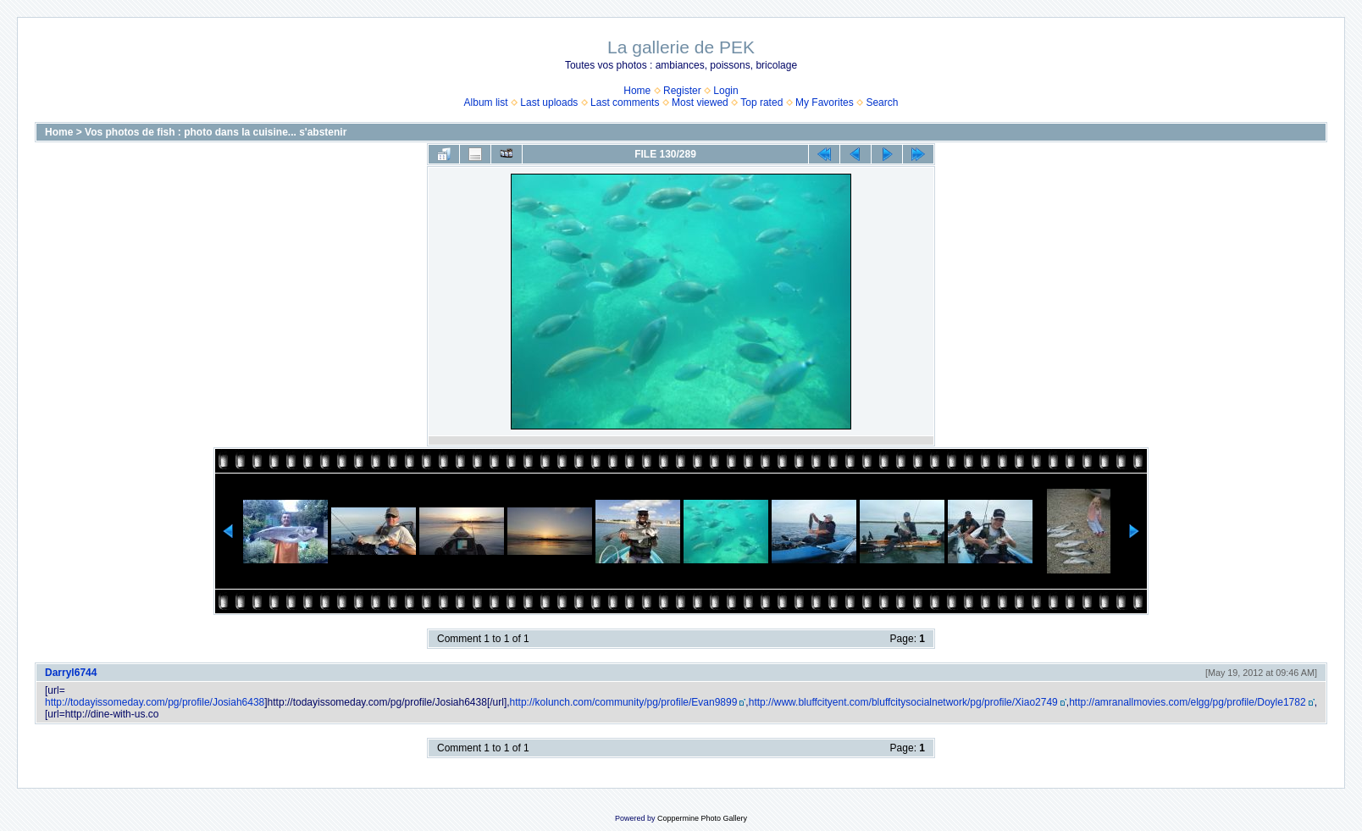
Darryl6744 (71, 673)
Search (882, 102)
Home (637, 91)
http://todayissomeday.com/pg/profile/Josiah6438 (154, 702)
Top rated (761, 102)
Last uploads (549, 102)
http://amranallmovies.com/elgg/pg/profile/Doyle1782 (1187, 702)
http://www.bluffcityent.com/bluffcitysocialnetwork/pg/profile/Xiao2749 (903, 702)
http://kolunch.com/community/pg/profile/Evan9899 (624, 702)
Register (682, 91)
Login (725, 91)
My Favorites (824, 102)
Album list (486, 102)
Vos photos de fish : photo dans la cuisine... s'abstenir (215, 132)
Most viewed (700, 102)
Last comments (624, 102)
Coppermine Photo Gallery (702, 818)
